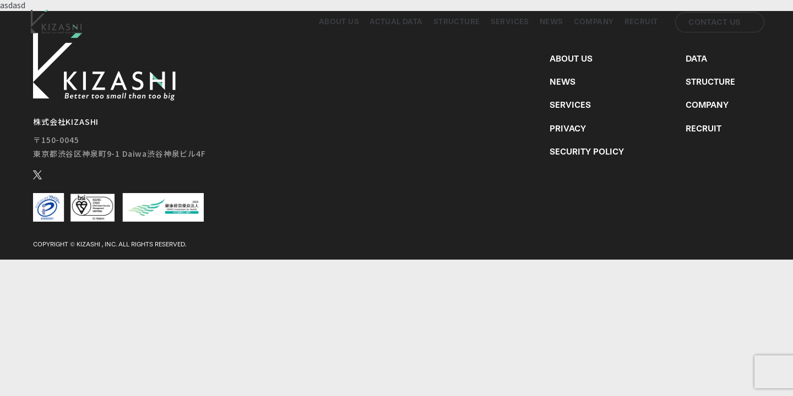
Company (594, 21)
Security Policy (587, 151)
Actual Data (396, 21)
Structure (456, 21)
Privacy (568, 128)
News (551, 21)
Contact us (714, 22)
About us (339, 21)
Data (696, 58)
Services (510, 21)
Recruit (641, 21)
